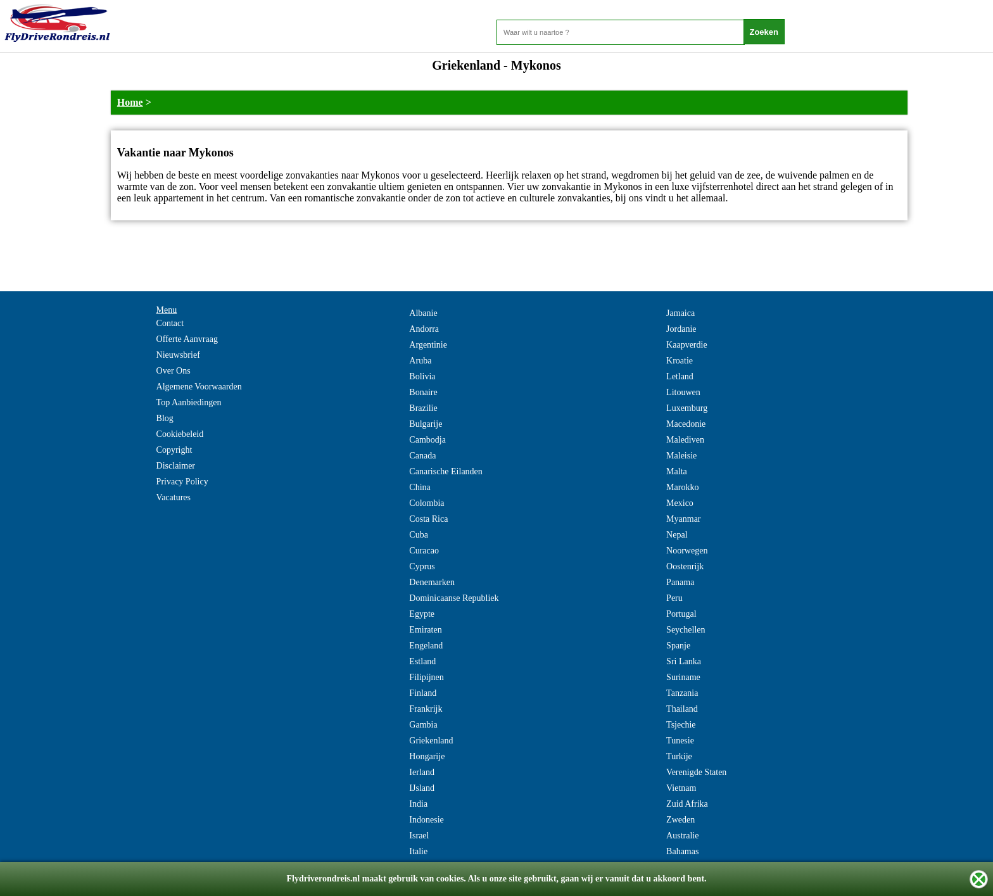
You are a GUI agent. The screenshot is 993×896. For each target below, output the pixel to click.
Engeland (426, 645)
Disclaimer (175, 465)
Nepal (676, 534)
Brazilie (423, 408)
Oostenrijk (685, 566)
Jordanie (681, 329)
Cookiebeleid (180, 434)
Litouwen (683, 392)
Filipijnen (426, 677)
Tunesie (680, 740)
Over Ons (173, 370)
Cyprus (421, 566)
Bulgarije (425, 424)
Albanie (423, 313)
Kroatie (679, 360)
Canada (422, 455)
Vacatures (173, 497)
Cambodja (427, 440)
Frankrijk (425, 709)
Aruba (420, 360)
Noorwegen (686, 550)
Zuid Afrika (687, 804)
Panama (680, 582)
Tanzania (682, 693)
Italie (418, 851)
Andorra (424, 329)
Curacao (424, 550)
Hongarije (427, 756)
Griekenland (431, 740)
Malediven (685, 440)
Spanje (678, 645)
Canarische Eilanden (445, 471)
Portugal (681, 614)
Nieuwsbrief (178, 355)
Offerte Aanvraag (187, 339)
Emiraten (425, 629)
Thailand (682, 709)
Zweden (680, 819)
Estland (422, 661)
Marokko (682, 487)
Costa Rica (428, 519)
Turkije (679, 756)
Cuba (418, 534)
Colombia (426, 503)
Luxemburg (686, 408)
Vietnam (681, 788)
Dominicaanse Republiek (453, 598)
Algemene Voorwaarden (199, 386)
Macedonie (685, 424)
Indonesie (426, 819)
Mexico (679, 503)
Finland (422, 693)
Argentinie (428, 345)
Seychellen (685, 629)
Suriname (683, 677)
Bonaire (423, 392)
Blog (165, 418)
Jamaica (680, 313)
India (418, 804)
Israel (419, 835)
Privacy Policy (182, 481)
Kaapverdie (686, 345)
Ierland (421, 772)
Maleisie (681, 455)
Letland (679, 376)
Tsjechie (680, 724)
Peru (674, 598)
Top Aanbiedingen (189, 402)
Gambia (423, 724)
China (419, 487)
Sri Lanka (683, 661)
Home (130, 102)
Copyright (174, 450)
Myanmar (683, 519)
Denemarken (432, 582)
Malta (676, 471)
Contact (170, 323)
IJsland (421, 788)
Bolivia (422, 376)
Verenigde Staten (696, 772)
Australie (682, 835)
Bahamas (682, 851)
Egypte (421, 614)
